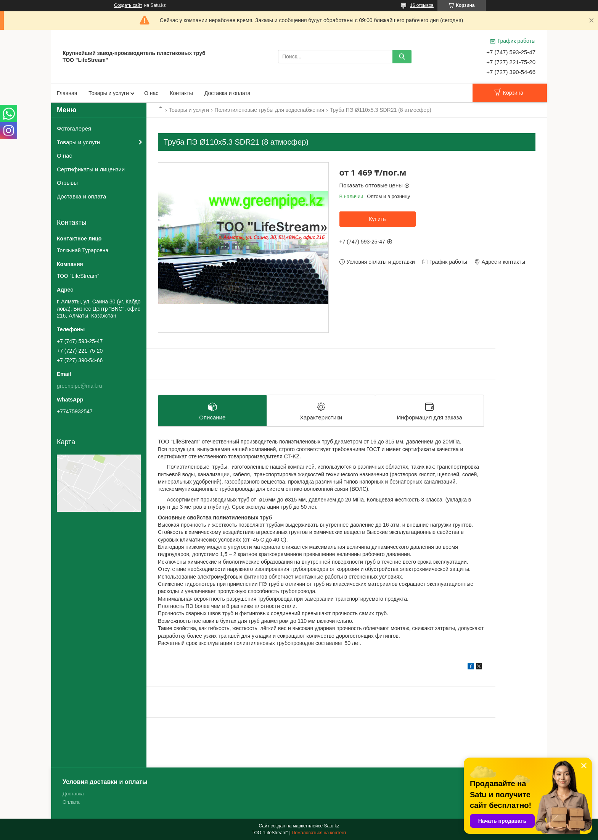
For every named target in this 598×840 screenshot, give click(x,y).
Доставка (73, 793)
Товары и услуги (108, 93)
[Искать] (402, 56)
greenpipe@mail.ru (79, 386)
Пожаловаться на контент (319, 832)
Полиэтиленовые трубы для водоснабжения (270, 110)
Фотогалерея (74, 128)
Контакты (181, 93)
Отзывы (67, 182)
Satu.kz (331, 826)
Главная (67, 93)
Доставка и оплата (227, 93)
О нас (151, 93)
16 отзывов (422, 5)
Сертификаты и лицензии (91, 169)
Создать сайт (128, 5)
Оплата (71, 802)
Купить (377, 219)
